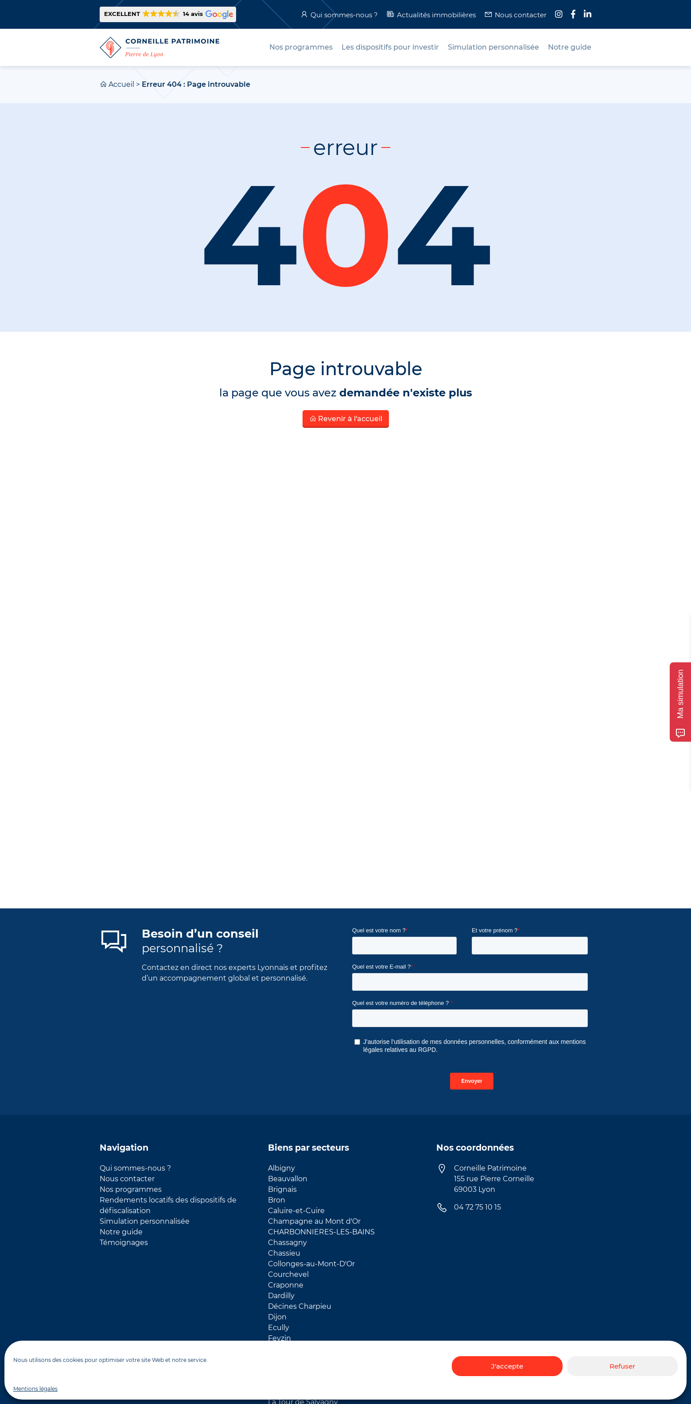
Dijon (277, 1317)
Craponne (285, 1285)
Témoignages (124, 1242)
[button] (168, 14)
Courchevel (288, 1274)
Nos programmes (131, 1189)
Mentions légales (35, 1388)
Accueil (121, 84)
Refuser (622, 1366)
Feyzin (279, 1338)
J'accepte (507, 1366)
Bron (276, 1200)
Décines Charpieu (299, 1306)
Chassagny (287, 1242)
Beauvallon (287, 1179)
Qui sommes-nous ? (344, 15)
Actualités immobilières (436, 15)
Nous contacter (521, 15)
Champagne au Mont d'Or (314, 1221)
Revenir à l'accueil (345, 419)
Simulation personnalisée (145, 1221)
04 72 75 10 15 (477, 1207)
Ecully (278, 1327)
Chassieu (284, 1253)
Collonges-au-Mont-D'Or (311, 1264)
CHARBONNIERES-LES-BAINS (321, 1232)
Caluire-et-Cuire (296, 1210)
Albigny (281, 1168)
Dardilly (281, 1296)
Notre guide (121, 1232)
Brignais (282, 1189)
